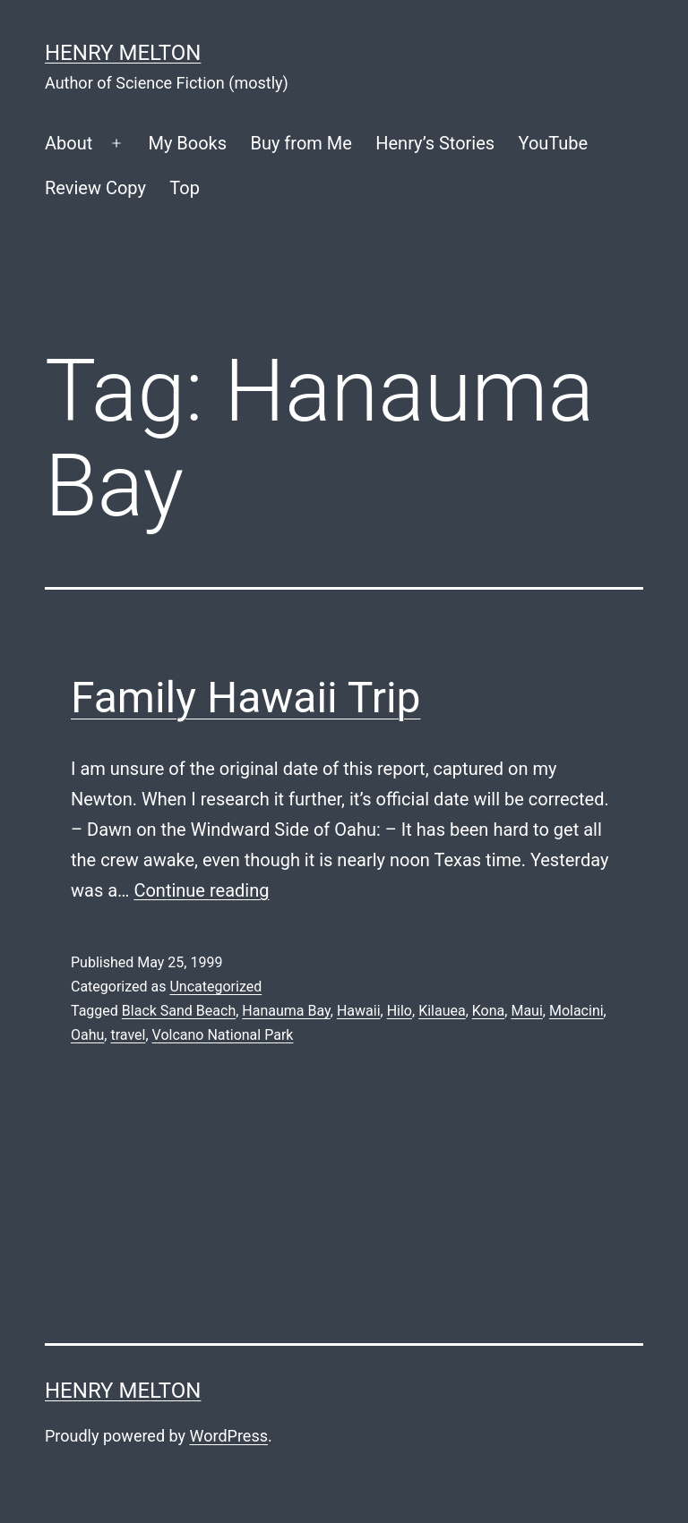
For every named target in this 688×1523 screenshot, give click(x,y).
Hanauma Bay (286, 1010)
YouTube (554, 143)
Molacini (576, 1010)
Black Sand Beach (179, 1010)
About (68, 143)
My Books (187, 143)
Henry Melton (123, 52)
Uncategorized (215, 986)
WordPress (229, 1435)
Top (184, 188)
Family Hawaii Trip (246, 697)
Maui (526, 1010)
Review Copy (95, 188)
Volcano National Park (223, 1034)
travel (127, 1034)
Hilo (399, 1010)
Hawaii (359, 1010)
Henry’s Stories (434, 143)
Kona (488, 1010)
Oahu (87, 1034)
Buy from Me (300, 143)
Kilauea (442, 1010)
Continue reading (201, 890)
